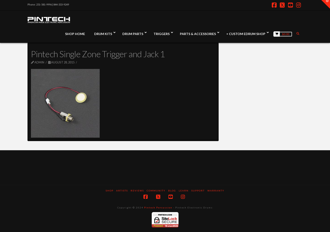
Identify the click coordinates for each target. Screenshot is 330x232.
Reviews (137, 190)
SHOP (109, 190)
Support (198, 190)
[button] (325, 4)
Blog (172, 190)
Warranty (215, 190)
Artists (122, 190)
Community (156, 190)
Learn (184, 190)
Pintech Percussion (158, 207)
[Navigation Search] (298, 33)
